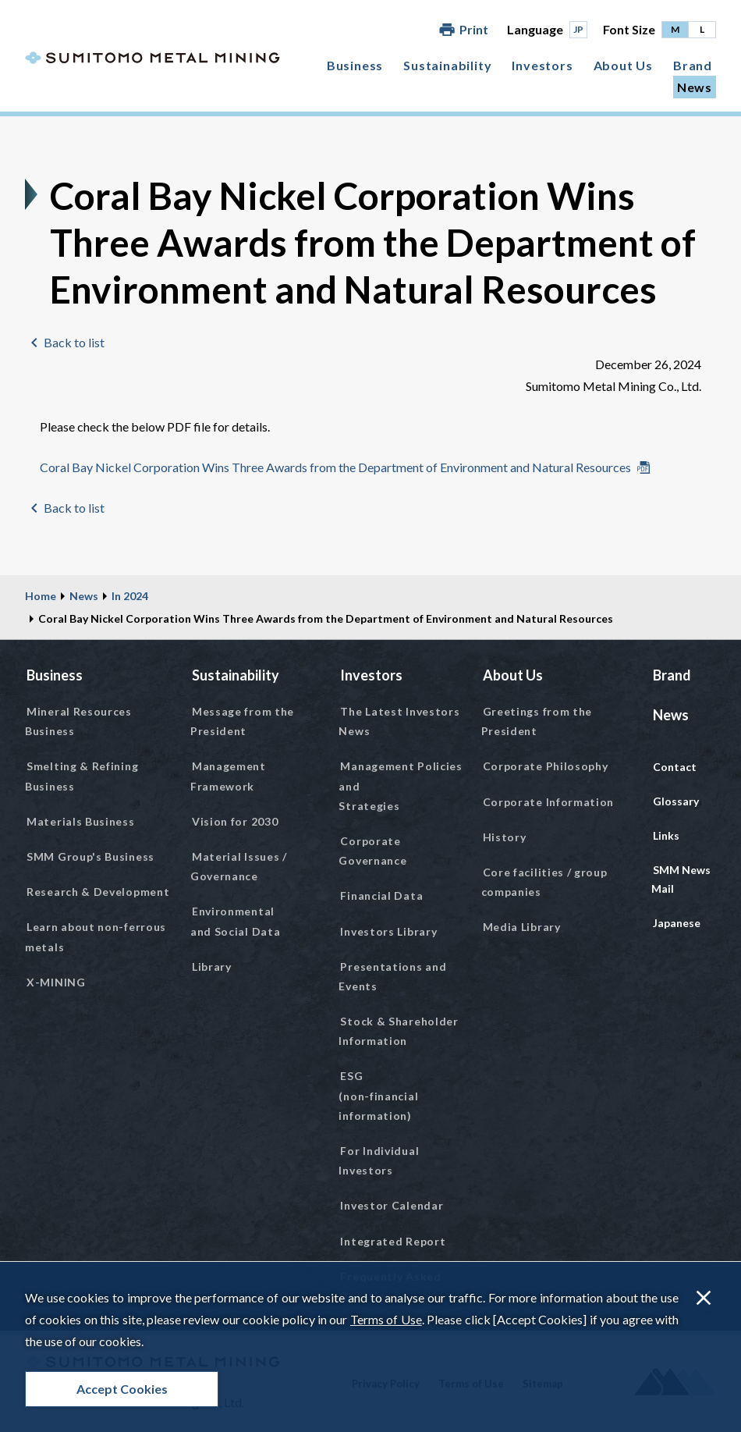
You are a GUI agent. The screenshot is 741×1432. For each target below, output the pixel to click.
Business (355, 65)
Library (212, 966)
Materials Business (81, 821)
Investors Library (388, 931)
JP (578, 29)
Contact (675, 766)
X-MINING (56, 982)
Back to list (74, 342)
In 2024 (130, 595)
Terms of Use (386, 1319)
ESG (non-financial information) (378, 1095)
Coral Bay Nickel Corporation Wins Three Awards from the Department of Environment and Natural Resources (335, 467)
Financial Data (381, 895)
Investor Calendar (391, 1205)
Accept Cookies (122, 1388)
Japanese (676, 922)
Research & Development (98, 891)
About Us (623, 65)
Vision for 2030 (235, 821)
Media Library (522, 926)
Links (666, 835)
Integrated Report (392, 1241)
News (694, 87)
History (504, 837)
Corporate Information (549, 801)
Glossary (676, 801)
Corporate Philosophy (545, 766)
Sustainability (447, 65)
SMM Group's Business (90, 856)
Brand (692, 65)
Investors (542, 65)
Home (40, 595)
